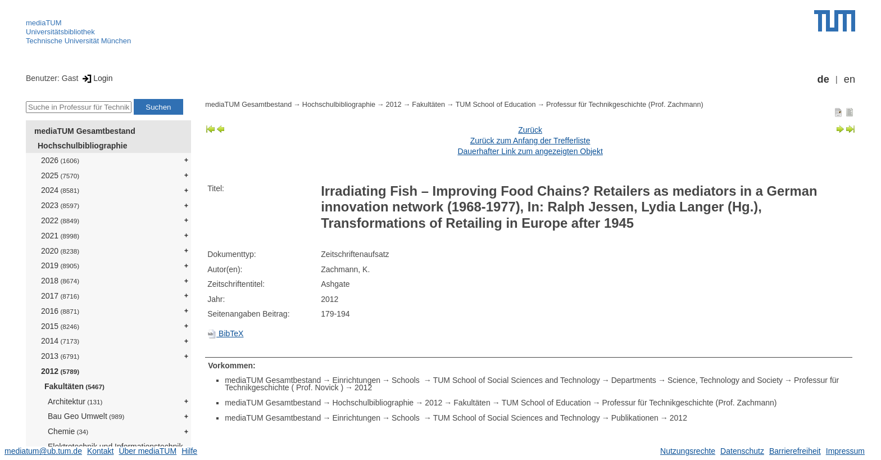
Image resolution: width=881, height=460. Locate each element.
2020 (60, 250)
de (823, 79)
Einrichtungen (356, 380)
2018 (60, 280)
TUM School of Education (496, 105)
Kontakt (100, 451)
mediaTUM (44, 23)
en (849, 79)
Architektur (75, 401)
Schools (407, 380)
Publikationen (635, 417)
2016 (60, 310)
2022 (60, 220)
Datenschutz (742, 451)
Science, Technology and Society (725, 380)
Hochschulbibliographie (82, 145)
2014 (60, 340)
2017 (60, 295)
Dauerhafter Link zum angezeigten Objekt (529, 151)
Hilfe (189, 451)
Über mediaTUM (147, 451)
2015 (60, 326)
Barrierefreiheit (795, 451)
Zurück (530, 129)
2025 (60, 175)
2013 (60, 355)
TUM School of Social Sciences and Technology (516, 380)
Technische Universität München (78, 41)
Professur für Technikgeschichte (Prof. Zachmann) (624, 105)
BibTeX (225, 333)
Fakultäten (74, 386)
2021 (60, 235)
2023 (60, 205)
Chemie (68, 431)
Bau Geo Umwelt (86, 416)
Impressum (845, 451)
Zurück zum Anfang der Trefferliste (530, 140)
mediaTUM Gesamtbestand (84, 131)
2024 (60, 190)
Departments (633, 380)
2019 (60, 265)
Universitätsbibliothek (60, 32)
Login (96, 78)
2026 (60, 160)
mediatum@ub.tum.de (43, 451)
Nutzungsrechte (687, 451)
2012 (60, 371)
